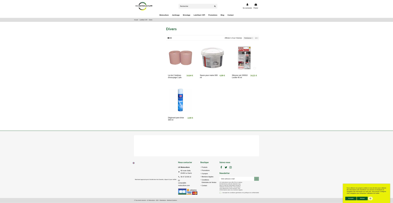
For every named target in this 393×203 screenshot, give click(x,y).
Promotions (206, 170)
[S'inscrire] (256, 179)
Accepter (351, 198)
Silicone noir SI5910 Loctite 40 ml (240, 77)
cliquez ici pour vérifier (170, 179)
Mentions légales (207, 177)
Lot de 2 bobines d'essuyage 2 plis (175, 77)
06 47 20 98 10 (186, 177)
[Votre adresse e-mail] (236, 179)
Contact (204, 186)
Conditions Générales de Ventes (209, 181)
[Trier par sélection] (248, 38)
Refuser (362, 198)
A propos (205, 174)
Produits (204, 167)
